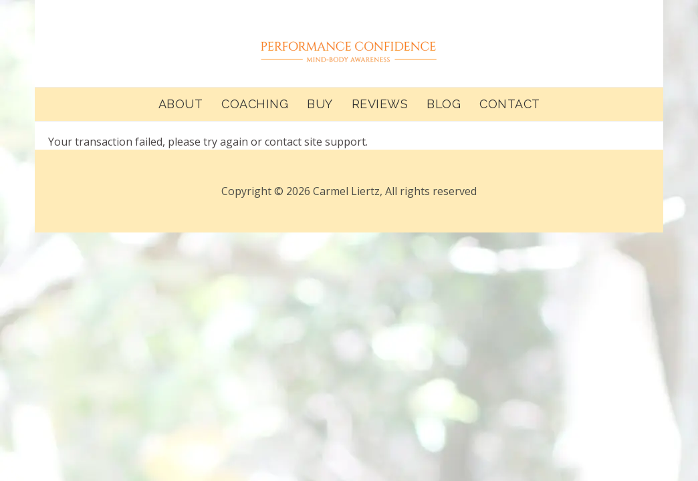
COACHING (254, 104)
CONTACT (509, 104)
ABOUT (180, 104)
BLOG (444, 104)
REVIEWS (380, 104)
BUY (320, 104)
